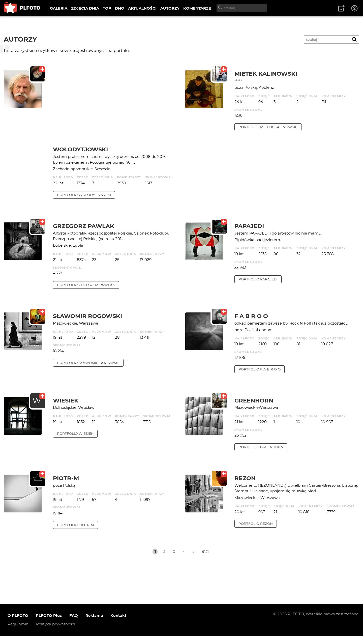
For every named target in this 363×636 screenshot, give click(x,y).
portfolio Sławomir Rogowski (88, 363)
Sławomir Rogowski (87, 316)
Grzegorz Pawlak (83, 225)
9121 (205, 552)
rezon (245, 478)
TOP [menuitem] (107, 8)
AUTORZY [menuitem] (169, 8)
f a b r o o (251, 316)
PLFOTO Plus (49, 615)
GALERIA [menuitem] (58, 8)
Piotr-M (66, 478)
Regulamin (18, 624)
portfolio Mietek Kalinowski (267, 127)
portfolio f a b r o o (259, 369)
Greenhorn (253, 400)
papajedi (249, 225)
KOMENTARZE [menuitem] (197, 8)
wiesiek (65, 400)
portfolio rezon (255, 524)
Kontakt (118, 615)
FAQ (73, 615)
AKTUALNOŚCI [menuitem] (142, 8)
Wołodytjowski (80, 149)
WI (38, 400)
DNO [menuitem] (119, 8)
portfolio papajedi (258, 279)
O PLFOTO (18, 615)
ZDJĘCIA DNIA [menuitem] (85, 8)
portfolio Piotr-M (75, 525)
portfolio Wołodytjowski (84, 195)
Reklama (94, 615)
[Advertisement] (115, 108)
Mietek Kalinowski (265, 73)
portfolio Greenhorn (260, 447)
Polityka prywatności (55, 624)
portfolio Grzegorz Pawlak (86, 285)
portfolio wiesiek (75, 433)
